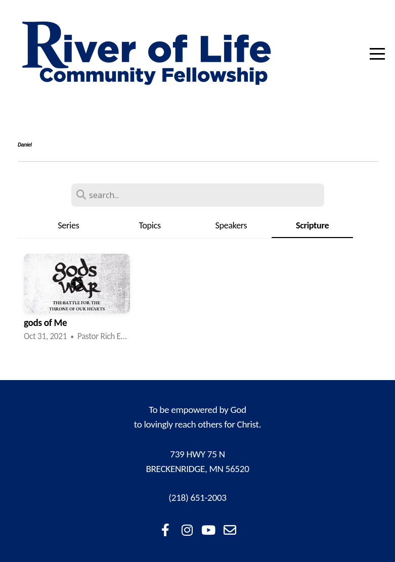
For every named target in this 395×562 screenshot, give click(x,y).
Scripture (312, 225)
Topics (149, 225)
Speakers (231, 225)
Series (68, 225)
